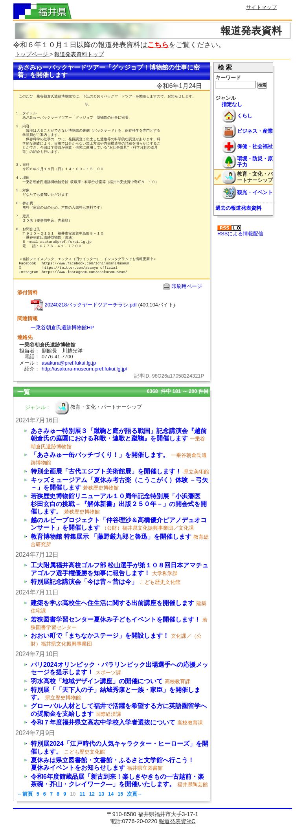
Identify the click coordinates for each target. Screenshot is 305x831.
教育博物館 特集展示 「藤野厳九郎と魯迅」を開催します (111, 536)
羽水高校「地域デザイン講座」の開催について (97, 681)
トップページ (32, 54)
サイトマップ (261, 7)
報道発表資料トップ (79, 54)
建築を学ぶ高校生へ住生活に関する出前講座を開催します (112, 603)
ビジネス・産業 (255, 131)
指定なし (232, 104)
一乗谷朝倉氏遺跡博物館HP (62, 327)
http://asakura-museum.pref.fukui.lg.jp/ (84, 369)
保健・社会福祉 (255, 146)
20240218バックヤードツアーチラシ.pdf (84, 305)
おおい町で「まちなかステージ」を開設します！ (100, 635)
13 (101, 794)
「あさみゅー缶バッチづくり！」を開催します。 (100, 454)
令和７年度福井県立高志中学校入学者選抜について (103, 722)
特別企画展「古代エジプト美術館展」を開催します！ (106, 471)
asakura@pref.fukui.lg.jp (69, 363)
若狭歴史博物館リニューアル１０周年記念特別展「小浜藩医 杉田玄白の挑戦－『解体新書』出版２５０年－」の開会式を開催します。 (119, 503)
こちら (158, 45)
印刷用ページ (186, 286)
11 (82, 794)
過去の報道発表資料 (238, 208)
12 (92, 794)
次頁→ (134, 794)
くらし (244, 116)
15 (120, 794)
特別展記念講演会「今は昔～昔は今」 (84, 581)
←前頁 (25, 794)
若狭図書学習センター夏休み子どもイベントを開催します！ (115, 619)
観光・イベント (255, 192)
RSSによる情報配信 (240, 231)
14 (111, 794)
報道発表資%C (177, 821)
